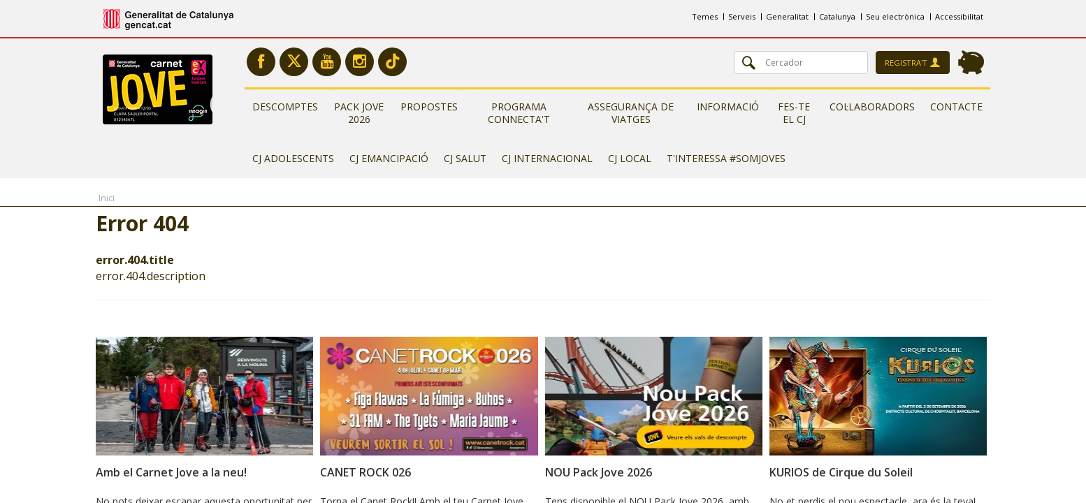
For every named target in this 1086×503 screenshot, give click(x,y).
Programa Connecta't (519, 113)
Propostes (429, 106)
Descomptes (285, 106)
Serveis (741, 16)
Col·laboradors (872, 106)
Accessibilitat (959, 16)
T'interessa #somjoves (726, 158)
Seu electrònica (895, 16)
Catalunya (837, 16)
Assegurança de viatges (631, 113)
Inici (107, 197)
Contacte (956, 106)
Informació (728, 106)
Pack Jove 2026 (359, 113)
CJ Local (629, 158)
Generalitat (787, 16)
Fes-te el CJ (794, 113)
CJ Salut (465, 158)
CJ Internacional (547, 158)
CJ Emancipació (388, 158)
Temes (705, 16)
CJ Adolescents (293, 158)
